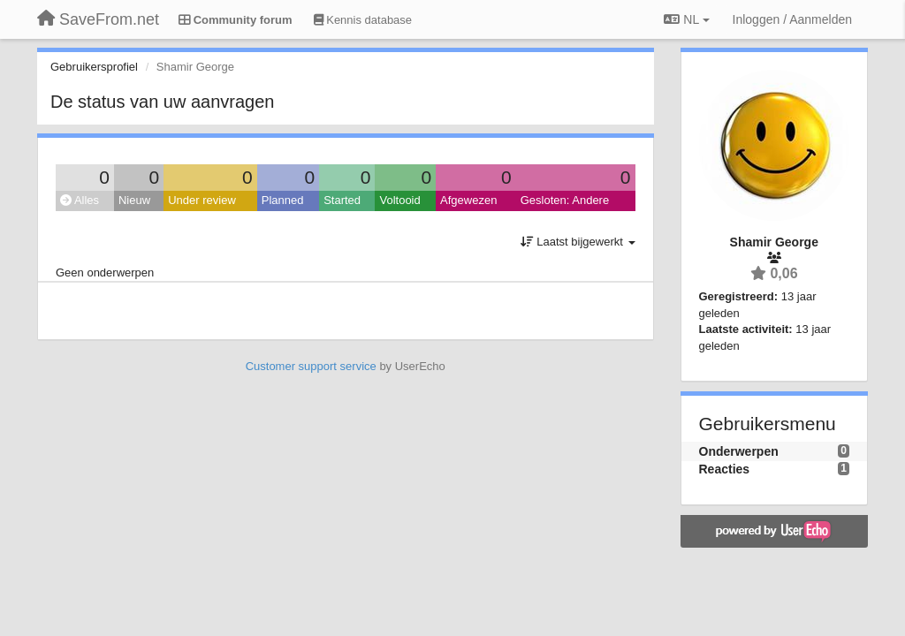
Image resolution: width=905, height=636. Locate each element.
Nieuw (134, 200)
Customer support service (311, 366)
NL (686, 19)
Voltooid (399, 200)
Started (342, 200)
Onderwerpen (739, 451)
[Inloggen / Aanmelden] (792, 19)
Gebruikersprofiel (94, 66)
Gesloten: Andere (565, 200)
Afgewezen (468, 200)
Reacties (724, 469)
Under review (202, 200)
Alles (79, 200)
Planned (283, 200)
